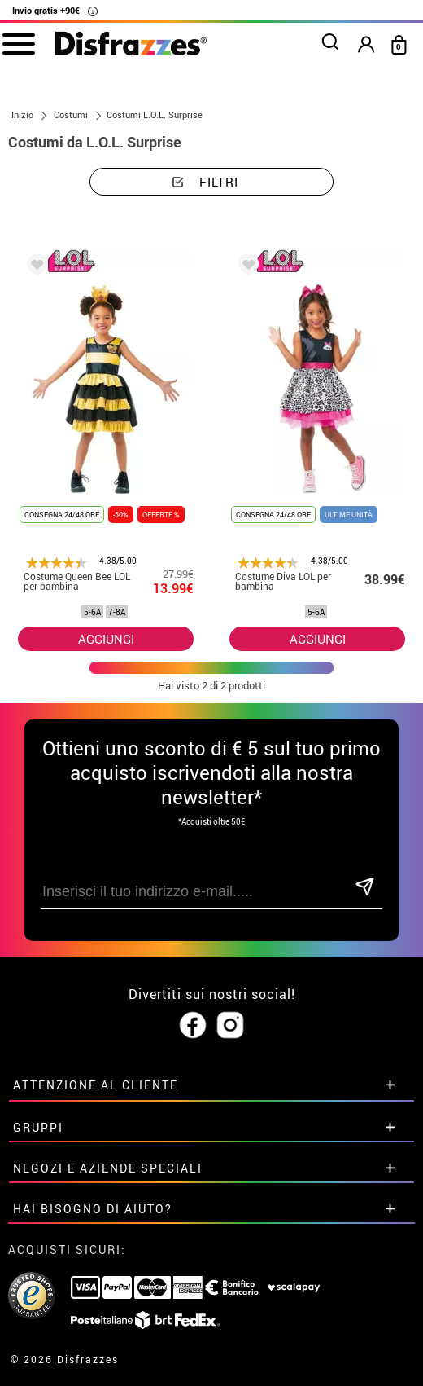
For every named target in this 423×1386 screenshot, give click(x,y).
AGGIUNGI (106, 639)
